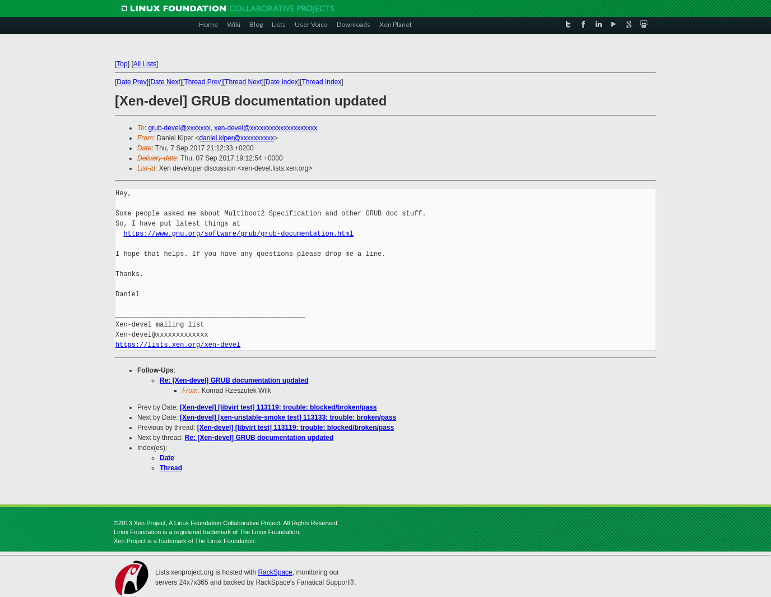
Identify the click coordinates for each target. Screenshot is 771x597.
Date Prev (131, 82)
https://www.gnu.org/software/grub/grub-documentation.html (238, 233)
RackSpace (275, 572)
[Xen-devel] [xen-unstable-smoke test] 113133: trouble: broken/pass (288, 417)
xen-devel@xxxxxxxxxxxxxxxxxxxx (265, 128)
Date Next (165, 82)
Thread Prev (202, 82)
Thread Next (243, 82)
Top (122, 64)
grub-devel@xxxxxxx (179, 128)
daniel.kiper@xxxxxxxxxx (236, 138)
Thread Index (322, 82)
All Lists (144, 64)
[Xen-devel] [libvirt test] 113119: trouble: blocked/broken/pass (278, 407)
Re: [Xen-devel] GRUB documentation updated (234, 380)
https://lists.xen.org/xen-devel (177, 345)
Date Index (282, 82)
